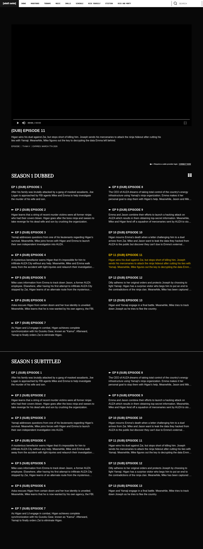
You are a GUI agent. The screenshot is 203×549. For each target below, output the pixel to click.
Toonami (47, 4)
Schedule (79, 4)
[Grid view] (190, 175)
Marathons (35, 4)
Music (58, 4)
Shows (23, 4)
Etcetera (109, 4)
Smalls (68, 4)
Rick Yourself (94, 4)
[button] (18, 122)
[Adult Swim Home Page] (9, 3)
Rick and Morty (124, 4)
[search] (198, 3)
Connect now (185, 164)
